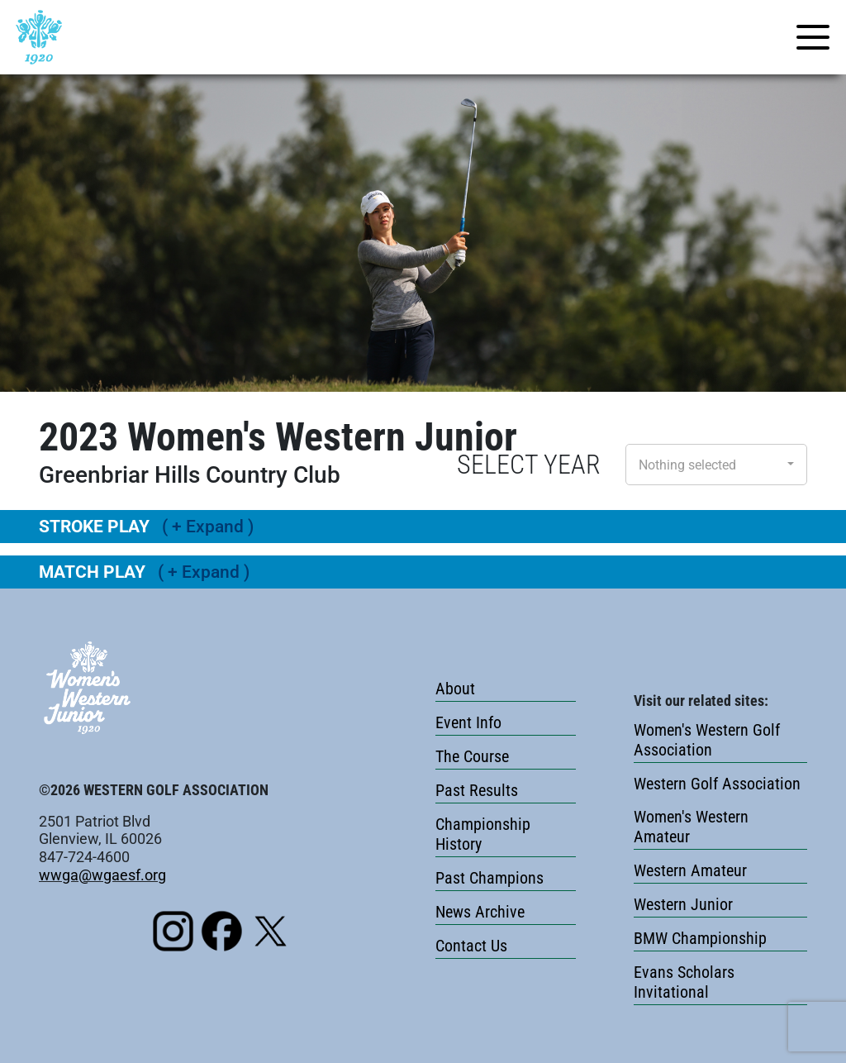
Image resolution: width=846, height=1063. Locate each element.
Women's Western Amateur (691, 826)
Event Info (468, 722)
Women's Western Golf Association (707, 740)
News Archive (480, 912)
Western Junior (683, 904)
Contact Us (471, 946)
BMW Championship (700, 938)
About (455, 688)
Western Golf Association (717, 784)
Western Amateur (690, 870)
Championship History (482, 834)
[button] (716, 464)
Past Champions (489, 878)
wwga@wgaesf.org (102, 875)
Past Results (476, 790)
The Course (472, 756)
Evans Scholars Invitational (684, 982)
